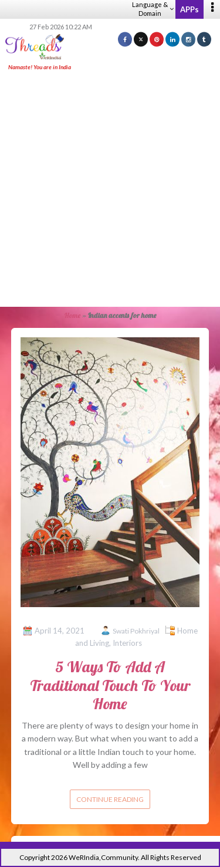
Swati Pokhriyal (136, 630)
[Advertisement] (110, 190)
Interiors (127, 643)
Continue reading (110, 799)
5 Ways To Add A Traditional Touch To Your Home (110, 685)
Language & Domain (153, 9)
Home (72, 315)
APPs (189, 9)
